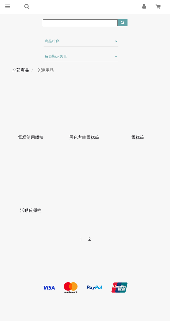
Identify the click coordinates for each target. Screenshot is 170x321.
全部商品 (20, 70)
